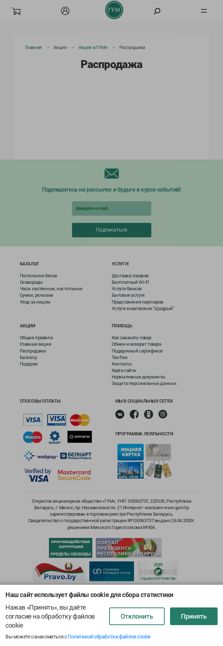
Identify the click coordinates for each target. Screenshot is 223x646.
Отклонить (137, 616)
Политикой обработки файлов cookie (109, 637)
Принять (194, 616)
